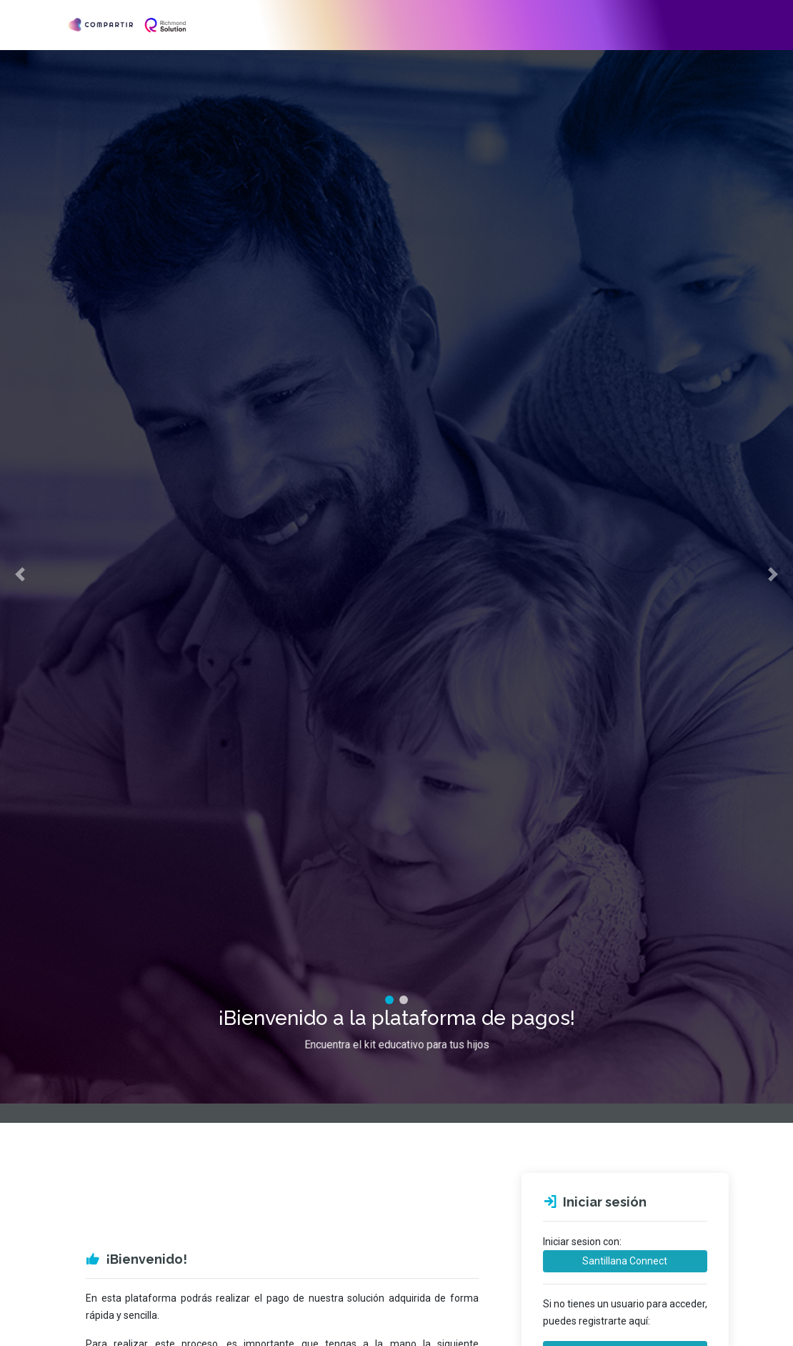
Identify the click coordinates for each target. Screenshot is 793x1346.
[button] (20, 559)
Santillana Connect (624, 1261)
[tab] (389, 969)
